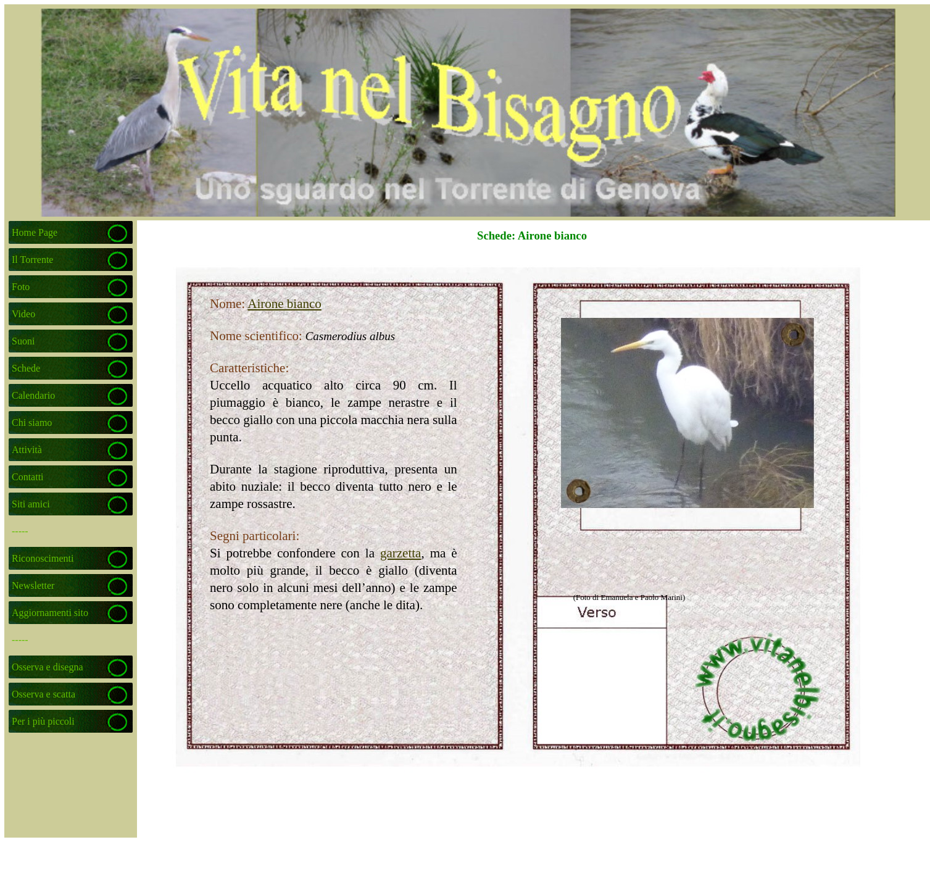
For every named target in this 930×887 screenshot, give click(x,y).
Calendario (33, 395)
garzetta (400, 553)
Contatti (28, 477)
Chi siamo (32, 422)
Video (23, 314)
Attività (27, 449)
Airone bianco (284, 303)
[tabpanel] (301, 454)
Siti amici (31, 504)
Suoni (23, 341)
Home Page (34, 232)
